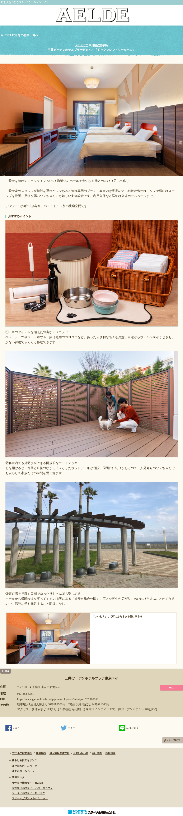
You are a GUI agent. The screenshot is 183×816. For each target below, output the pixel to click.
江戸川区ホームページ (24, 766)
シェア (12, 727)
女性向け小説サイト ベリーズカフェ (32, 788)
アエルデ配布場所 (22, 753)
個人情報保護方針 (59, 753)
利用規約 (41, 753)
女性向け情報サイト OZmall (27, 782)
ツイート (69, 727)
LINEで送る (129, 727)
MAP (171, 687)
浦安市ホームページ (23, 771)
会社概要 (97, 753)
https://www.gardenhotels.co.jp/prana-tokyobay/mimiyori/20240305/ (57, 699)
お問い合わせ (80, 753)
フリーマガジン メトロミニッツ (30, 798)
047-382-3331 (25, 693)
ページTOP (173, 740)
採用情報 (110, 753)
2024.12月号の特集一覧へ (21, 35)
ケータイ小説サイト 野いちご (28, 793)
